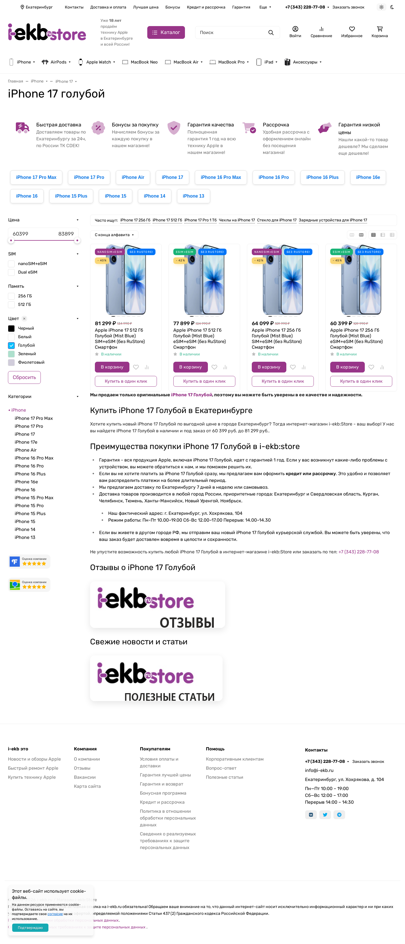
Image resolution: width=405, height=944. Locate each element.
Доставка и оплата (108, 7)
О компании (87, 759)
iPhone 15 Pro (29, 505)
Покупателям (155, 749)
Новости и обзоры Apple (34, 759)
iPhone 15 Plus (71, 196)
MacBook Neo (140, 62)
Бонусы (172, 7)
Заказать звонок (348, 7)
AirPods (54, 62)
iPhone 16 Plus (322, 177)
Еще (263, 7)
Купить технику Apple (32, 777)
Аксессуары (300, 62)
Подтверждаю (30, 928)
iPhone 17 (172, 177)
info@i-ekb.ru (319, 770)
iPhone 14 (154, 196)
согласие (55, 914)
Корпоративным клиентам (235, 759)
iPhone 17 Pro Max (36, 177)
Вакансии (85, 777)
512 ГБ (24, 304)
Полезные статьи (224, 777)
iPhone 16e (368, 177)
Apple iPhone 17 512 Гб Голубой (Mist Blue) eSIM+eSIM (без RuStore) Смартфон (199, 338)
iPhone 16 (27, 196)
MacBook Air (182, 62)
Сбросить (24, 377)
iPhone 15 (115, 196)
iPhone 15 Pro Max (34, 497)
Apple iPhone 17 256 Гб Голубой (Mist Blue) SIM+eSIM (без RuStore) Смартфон (277, 338)
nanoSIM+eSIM (32, 263)
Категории (19, 396)
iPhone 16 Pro (274, 177)
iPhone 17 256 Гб (135, 220)
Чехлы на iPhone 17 (237, 220)
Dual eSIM (27, 272)
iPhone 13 (193, 196)
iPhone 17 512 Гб (167, 220)
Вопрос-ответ (221, 768)
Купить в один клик (126, 381)
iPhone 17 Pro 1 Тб (200, 220)
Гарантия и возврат (161, 784)
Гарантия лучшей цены (165, 775)
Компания (85, 749)
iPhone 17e (26, 442)
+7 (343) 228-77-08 (305, 7)
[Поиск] (237, 32)
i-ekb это (18, 749)
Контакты (74, 7)
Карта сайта (87, 786)
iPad (264, 62)
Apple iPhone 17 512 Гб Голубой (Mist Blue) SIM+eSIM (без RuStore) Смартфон (120, 338)
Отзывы (82, 768)
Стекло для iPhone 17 (277, 220)
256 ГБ (25, 296)
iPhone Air (133, 177)
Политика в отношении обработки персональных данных (168, 817)
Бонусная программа (163, 793)
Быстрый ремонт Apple (33, 768)
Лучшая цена (146, 7)
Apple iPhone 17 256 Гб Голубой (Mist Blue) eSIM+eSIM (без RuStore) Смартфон (356, 338)
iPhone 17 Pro (89, 177)
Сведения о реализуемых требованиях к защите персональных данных (168, 840)
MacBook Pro (227, 62)
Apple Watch (94, 62)
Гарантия (241, 7)
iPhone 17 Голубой (191, 394)
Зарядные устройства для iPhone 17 (333, 220)
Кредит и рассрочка (206, 7)
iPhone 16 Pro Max (221, 177)
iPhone (19, 62)
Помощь (215, 749)
